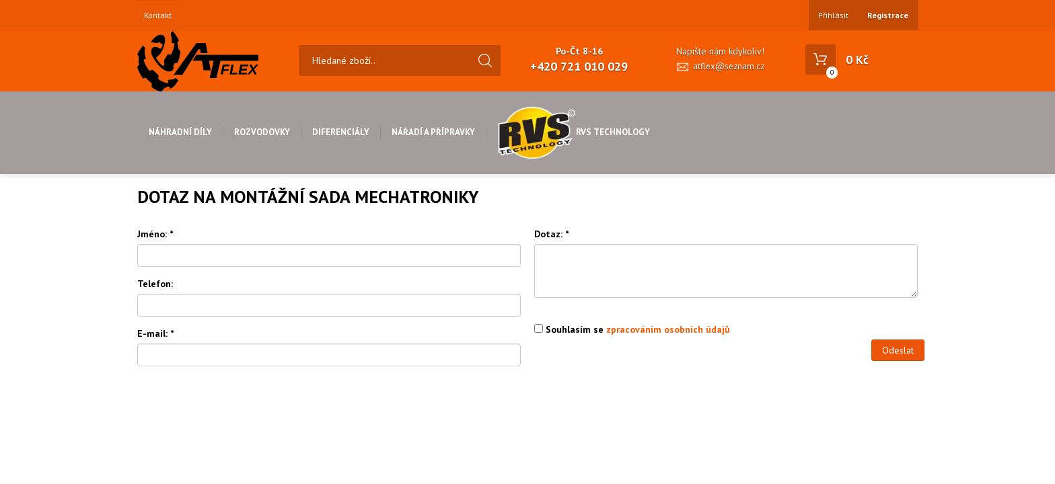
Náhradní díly (180, 132)
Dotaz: (551, 234)
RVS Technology (573, 132)
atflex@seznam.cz (728, 66)
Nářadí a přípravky (433, 132)
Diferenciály (340, 132)
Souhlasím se (632, 329)
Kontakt (158, 15)
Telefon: (155, 284)
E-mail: (155, 333)
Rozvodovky (262, 132)
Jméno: (155, 234)
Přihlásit (833, 15)
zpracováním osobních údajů (668, 329)
